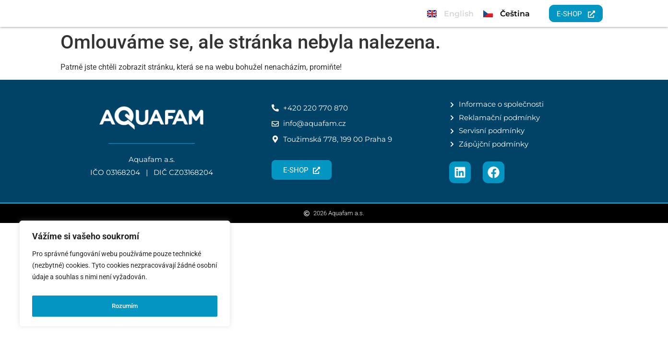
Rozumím (124, 306)
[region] (124, 276)
